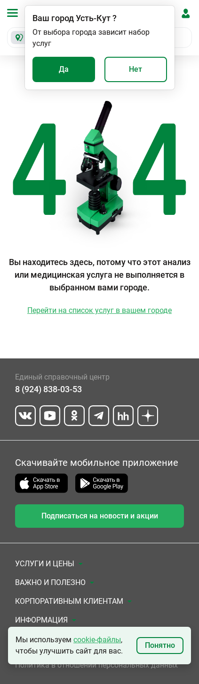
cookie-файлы (97, 639)
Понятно (160, 645)
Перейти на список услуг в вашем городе (99, 310)
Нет (135, 69)
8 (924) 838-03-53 (48, 389)
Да (64, 69)
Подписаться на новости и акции (99, 515)
